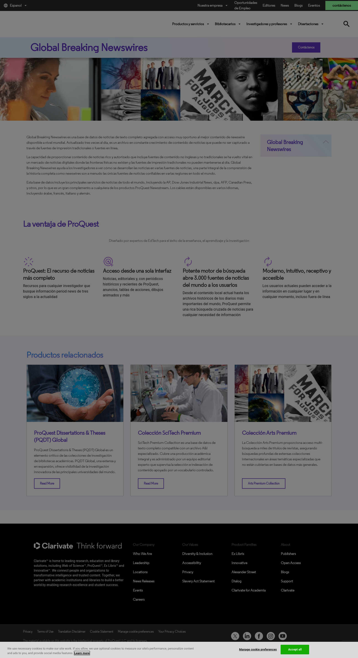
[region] (179, 650)
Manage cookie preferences (258, 649)
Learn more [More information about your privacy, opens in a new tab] (82, 653)
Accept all (295, 649)
